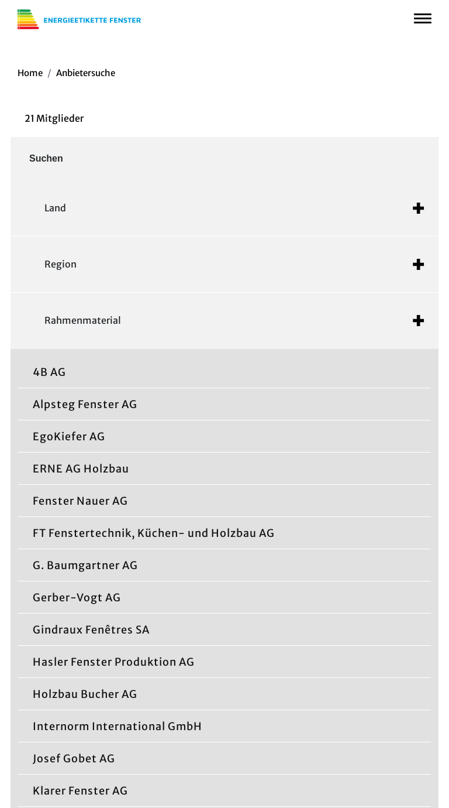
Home (30, 72)
